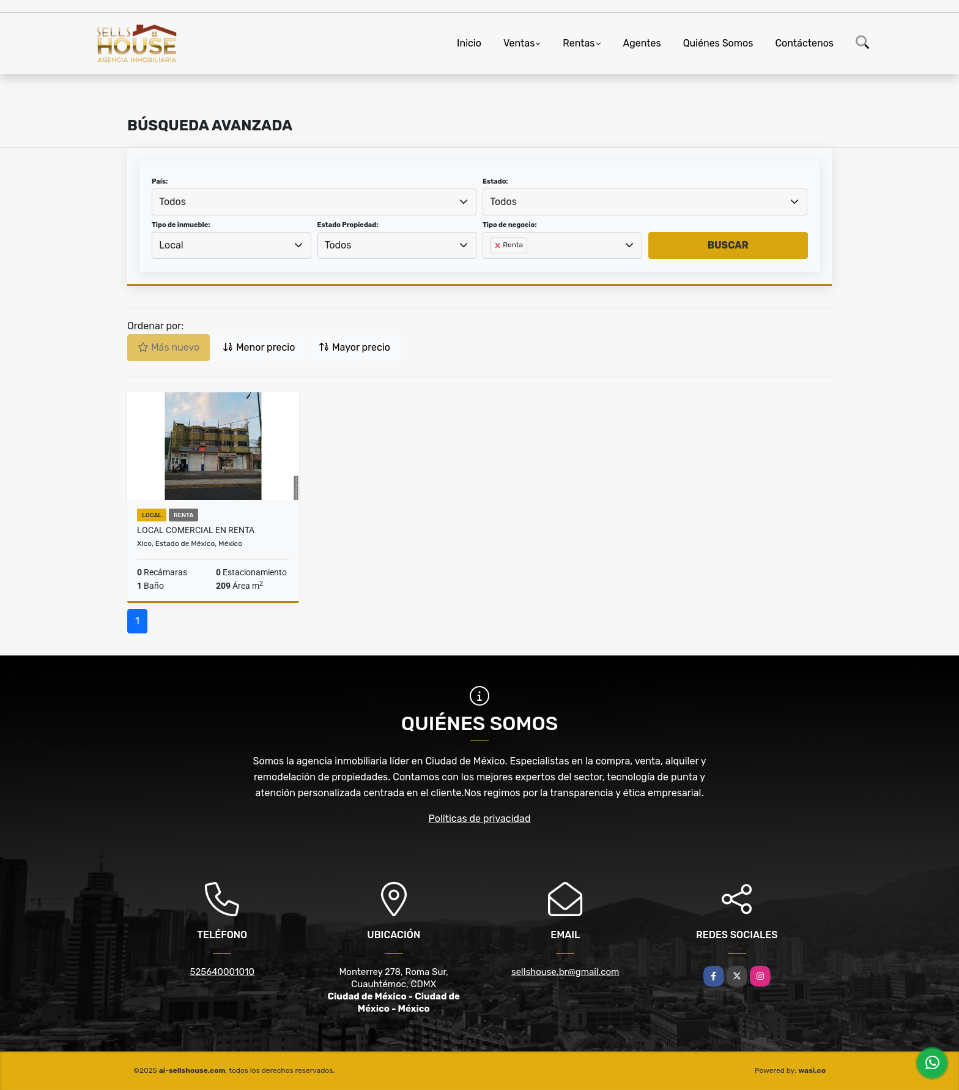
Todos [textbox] (172, 201)
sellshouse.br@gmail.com (565, 971)
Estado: (495, 181)
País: (160, 181)
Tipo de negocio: (510, 225)
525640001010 (222, 971)
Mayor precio (354, 347)
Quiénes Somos (718, 43)
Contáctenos (804, 43)
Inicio (469, 43)
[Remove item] (498, 245)
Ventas (519, 43)
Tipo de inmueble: (181, 225)
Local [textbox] (171, 245)
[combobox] (314, 202)
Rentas (578, 43)
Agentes (642, 43)
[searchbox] (493, 265)
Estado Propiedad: (348, 225)
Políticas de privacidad (480, 818)
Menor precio (259, 347)
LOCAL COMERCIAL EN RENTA (195, 530)
